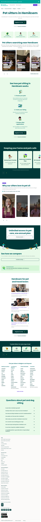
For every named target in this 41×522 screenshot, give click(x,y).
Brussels (12, 369)
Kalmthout (3, 385)
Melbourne (22, 371)
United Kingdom (33, 370)
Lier (2, 373)
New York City (23, 373)
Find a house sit (18, 4)
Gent (12, 371)
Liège (12, 373)
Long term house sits (4, 488)
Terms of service (18, 520)
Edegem (3, 382)
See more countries (34, 387)
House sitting (3, 487)
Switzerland (32, 385)
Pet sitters (3, 469)
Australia (31, 371)
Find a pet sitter (12, 4)
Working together (4, 464)
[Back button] (4, 74)
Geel (2, 384)
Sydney (22, 370)
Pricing (2, 442)
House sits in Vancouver (5, 497)
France (31, 377)
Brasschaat (4, 377)
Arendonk (3, 374)
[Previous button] (3, 220)
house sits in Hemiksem (22, 26)
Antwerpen (3, 368)
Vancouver (22, 379)
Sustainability (3, 457)
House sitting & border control (6, 448)
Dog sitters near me (4, 472)
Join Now (35, 4)
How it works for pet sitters (5, 440)
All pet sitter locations (4, 482)
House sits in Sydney (4, 494)
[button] (8, 206)
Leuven (12, 374)
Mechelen (3, 370)
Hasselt (12, 377)
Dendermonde (13, 386)
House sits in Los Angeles (5, 493)
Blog (2, 460)
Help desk (2, 445)
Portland (22, 384)
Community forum (4, 455)
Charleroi (12, 379)
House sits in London (4, 490)
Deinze (12, 385)
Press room (3, 461)
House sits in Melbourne (5, 496)
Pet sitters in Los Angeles (5, 476)
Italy (31, 382)
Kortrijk (12, 380)
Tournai (12, 383)
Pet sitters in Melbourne (5, 479)
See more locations (15, 388)
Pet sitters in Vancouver (5, 481)
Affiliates (2, 463)
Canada (31, 373)
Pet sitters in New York (4, 475)
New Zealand (32, 379)
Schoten (3, 371)
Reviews (2, 450)
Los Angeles (23, 374)
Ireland (31, 384)
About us (2, 454)
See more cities (24, 387)
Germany (31, 374)
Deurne (3, 379)
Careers (2, 458)
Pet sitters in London (4, 473)
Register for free (20, 22)
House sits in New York (4, 491)
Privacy (24, 520)
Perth (21, 376)
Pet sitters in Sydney (4, 478)
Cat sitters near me (4, 470)
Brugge (12, 376)
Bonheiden (3, 376)
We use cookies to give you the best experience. (11, 1)
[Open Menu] (39, 5)
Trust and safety (4, 443)
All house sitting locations (5, 499)
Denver (22, 385)
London (22, 368)
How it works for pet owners (5, 439)
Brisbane (22, 377)
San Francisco (23, 382)
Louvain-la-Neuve (14, 382)
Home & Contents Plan (5, 446)
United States (32, 368)
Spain (31, 376)
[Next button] (7, 74)
